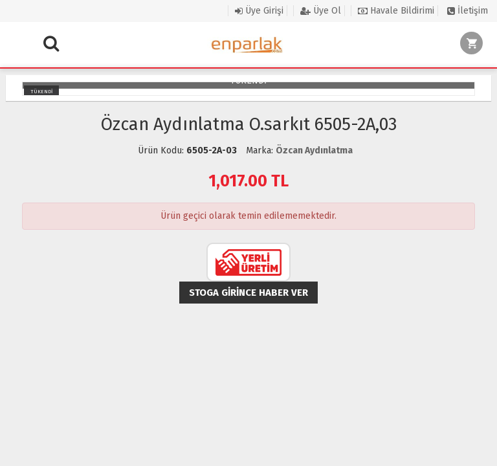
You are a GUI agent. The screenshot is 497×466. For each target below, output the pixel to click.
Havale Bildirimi (396, 10)
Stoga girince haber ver (248, 292)
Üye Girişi (259, 10)
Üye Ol (320, 10)
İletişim (467, 10)
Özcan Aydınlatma (314, 150)
